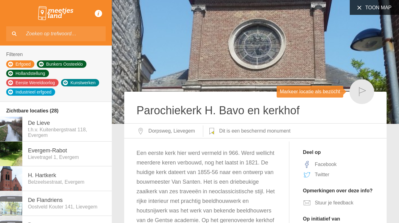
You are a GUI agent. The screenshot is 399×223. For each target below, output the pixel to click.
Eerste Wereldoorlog (31, 82)
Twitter (316, 174)
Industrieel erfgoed (29, 92)
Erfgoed (19, 64)
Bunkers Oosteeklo (61, 64)
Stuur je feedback (328, 202)
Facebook (320, 164)
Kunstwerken (79, 82)
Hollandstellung (26, 73)
